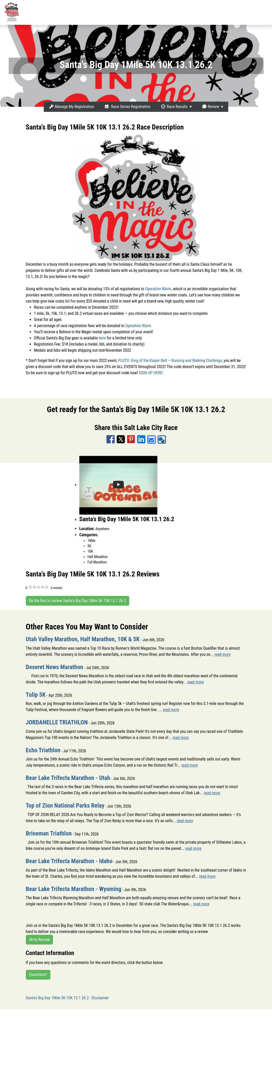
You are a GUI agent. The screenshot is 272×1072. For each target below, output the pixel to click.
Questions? (38, 974)
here (102, 338)
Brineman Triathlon (49, 833)
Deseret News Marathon (54, 667)
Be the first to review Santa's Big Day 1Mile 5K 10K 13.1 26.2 (77, 600)
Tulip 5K (36, 694)
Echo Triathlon (43, 750)
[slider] (38, 587)
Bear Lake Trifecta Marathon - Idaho (69, 861)
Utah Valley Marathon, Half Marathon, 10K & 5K (83, 639)
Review (210, 106)
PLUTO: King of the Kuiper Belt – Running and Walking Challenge (170, 360)
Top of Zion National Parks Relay (65, 805)
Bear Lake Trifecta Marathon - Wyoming (73, 889)
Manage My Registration (71, 106)
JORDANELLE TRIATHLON (57, 722)
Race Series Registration (127, 106)
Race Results (174, 106)
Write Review (39, 939)
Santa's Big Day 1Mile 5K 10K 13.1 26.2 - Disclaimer (67, 997)
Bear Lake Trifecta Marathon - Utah (68, 777)
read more (222, 654)
